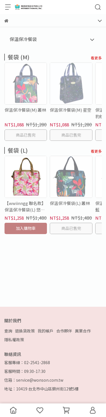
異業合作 (83, 331)
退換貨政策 (25, 331)
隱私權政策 (14, 339)
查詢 (8, 331)
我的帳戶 (45, 331)
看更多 (96, 58)
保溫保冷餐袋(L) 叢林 (70, 203)
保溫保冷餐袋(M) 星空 (70, 110)
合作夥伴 (64, 331)
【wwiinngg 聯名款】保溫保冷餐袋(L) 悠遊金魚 (25, 206)
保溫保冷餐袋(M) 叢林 (25, 110)
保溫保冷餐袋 (23, 39)
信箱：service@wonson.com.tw (33, 380)
